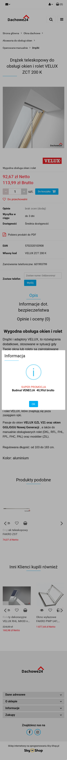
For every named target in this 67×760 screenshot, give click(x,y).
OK (33, 404)
